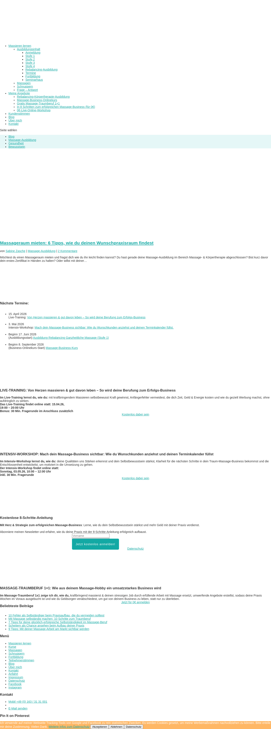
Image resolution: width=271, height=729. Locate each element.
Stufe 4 (30, 66)
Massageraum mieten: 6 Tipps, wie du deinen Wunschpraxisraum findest (76, 242)
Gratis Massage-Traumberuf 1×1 (38, 103)
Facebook (14, 684)
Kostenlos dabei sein (135, 414)
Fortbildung (32, 76)
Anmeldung (32, 52)
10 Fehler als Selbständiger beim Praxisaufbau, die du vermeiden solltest (56, 615)
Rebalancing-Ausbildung (41, 69)
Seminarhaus (34, 79)
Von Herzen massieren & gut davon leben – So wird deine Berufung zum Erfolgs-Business (86, 317)
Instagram (15, 687)
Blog (11, 136)
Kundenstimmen (19, 113)
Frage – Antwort (27, 90)
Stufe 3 (30, 62)
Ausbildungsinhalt (28, 49)
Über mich (15, 667)
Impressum (15, 677)
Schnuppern (25, 86)
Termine (30, 73)
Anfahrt (13, 674)
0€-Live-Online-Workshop (33, 110)
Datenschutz (135, 548)
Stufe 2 (30, 59)
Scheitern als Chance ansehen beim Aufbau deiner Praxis (46, 625)
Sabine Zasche (15, 251)
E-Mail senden (18, 708)
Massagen (24, 83)
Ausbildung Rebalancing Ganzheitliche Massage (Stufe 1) (71, 337)
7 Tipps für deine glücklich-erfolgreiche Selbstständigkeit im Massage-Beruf (57, 622)
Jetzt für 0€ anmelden (135, 602)
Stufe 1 (30, 56)
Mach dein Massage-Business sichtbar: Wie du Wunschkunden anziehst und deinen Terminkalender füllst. (104, 327)
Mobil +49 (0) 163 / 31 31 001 (27, 701)
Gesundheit (16, 143)
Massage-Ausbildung (22, 140)
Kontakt (13, 123)
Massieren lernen (19, 643)
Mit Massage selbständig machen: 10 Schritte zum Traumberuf (49, 618)
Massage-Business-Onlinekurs (37, 100)
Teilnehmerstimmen (21, 660)
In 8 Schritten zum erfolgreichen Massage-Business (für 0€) (56, 107)
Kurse (12, 646)
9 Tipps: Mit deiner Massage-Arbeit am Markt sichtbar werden (48, 629)
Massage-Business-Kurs (62, 348)
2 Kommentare (67, 251)
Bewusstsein (16, 146)
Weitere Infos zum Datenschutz (69, 726)
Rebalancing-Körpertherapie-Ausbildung (43, 96)
